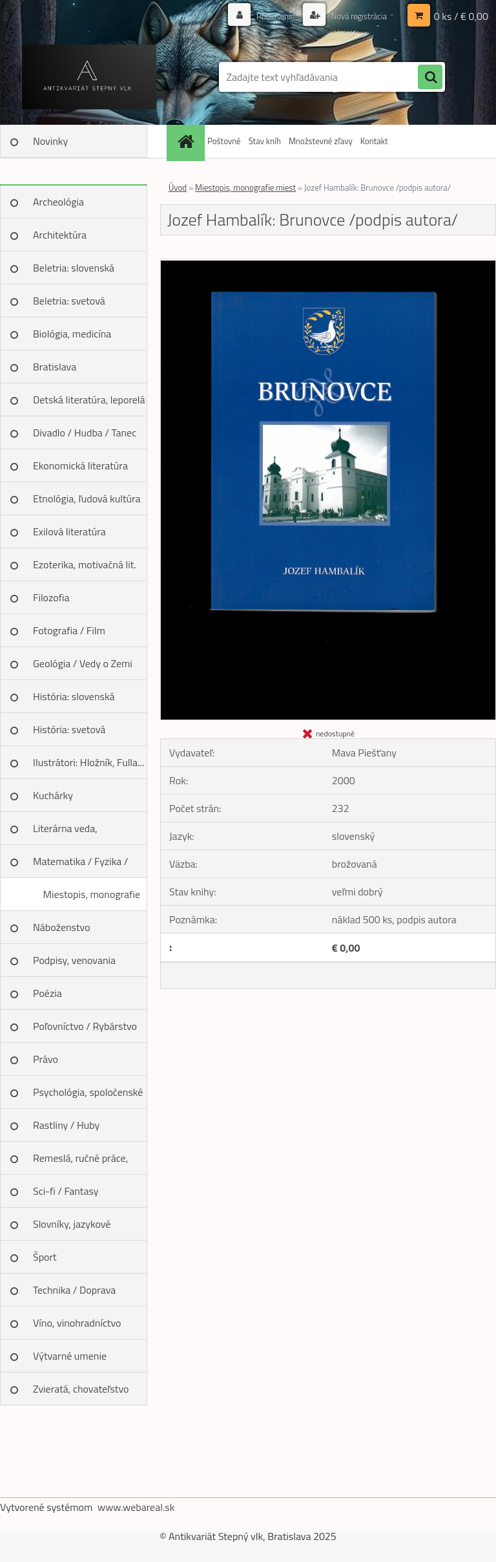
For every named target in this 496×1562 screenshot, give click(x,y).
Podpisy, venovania (74, 960)
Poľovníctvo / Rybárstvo (85, 1026)
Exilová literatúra (69, 531)
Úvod (178, 187)
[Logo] (89, 77)
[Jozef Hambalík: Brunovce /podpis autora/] (328, 264)
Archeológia (58, 201)
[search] (430, 77)
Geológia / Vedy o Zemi (82, 663)
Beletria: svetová (69, 300)
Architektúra (60, 234)
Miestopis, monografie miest (91, 898)
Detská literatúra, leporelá (89, 399)
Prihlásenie (268, 16)
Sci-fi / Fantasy (66, 1191)
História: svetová (69, 729)
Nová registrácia (355, 16)
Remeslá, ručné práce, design (80, 1162)
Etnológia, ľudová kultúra (87, 498)
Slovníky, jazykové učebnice (71, 1228)
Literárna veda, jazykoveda (65, 832)
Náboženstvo (61, 927)
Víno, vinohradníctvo (77, 1323)
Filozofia (51, 597)
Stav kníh (265, 140)
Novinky (50, 141)
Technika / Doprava (74, 1290)
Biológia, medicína (72, 333)
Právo (45, 1059)
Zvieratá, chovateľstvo (81, 1388)
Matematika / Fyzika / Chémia (80, 865)
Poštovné (224, 140)
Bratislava (54, 366)
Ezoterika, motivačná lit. (84, 564)
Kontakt (374, 140)
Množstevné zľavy (321, 140)
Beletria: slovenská (73, 267)
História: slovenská (74, 696)
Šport (45, 1257)
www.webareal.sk (136, 1507)
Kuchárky (53, 795)
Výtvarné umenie (70, 1356)
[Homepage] (187, 141)
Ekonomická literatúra (80, 465)
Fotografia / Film (69, 630)
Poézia (47, 993)
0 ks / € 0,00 (461, 16)
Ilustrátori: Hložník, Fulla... (88, 762)
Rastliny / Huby (66, 1125)
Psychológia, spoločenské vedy (88, 1096)
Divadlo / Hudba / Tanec (84, 432)
